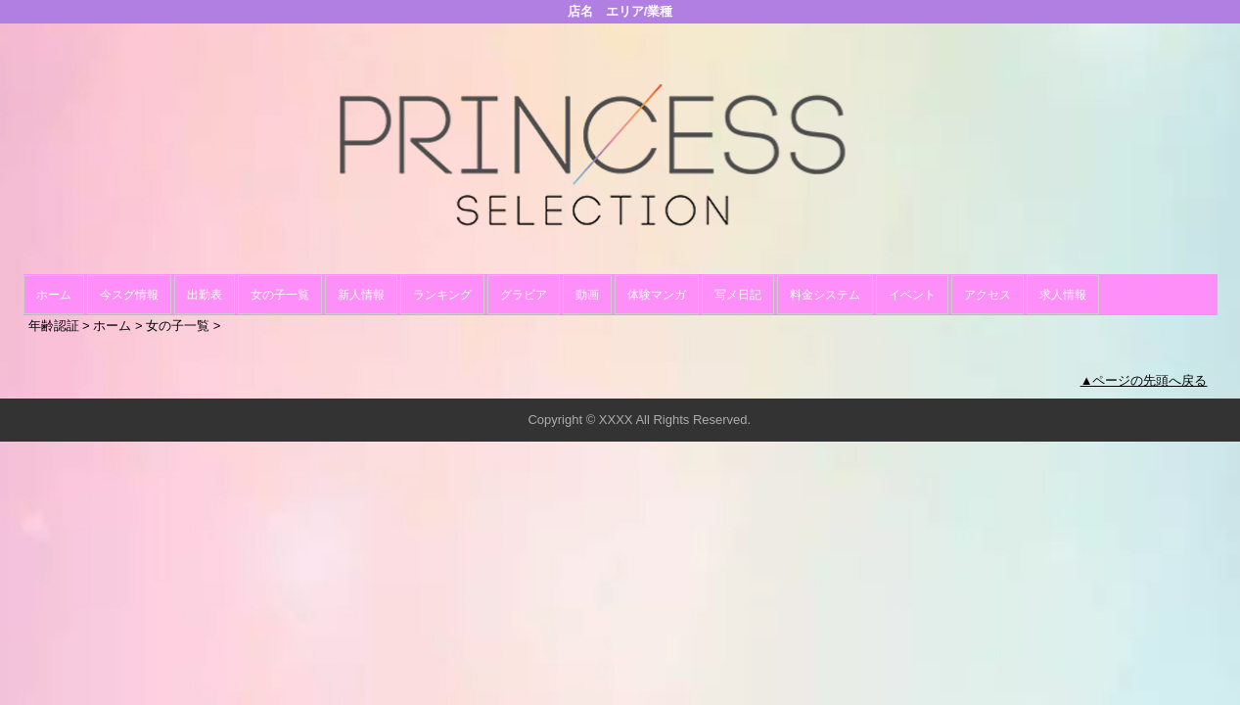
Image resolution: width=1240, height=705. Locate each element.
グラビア (523, 295)
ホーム (53, 295)
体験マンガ (656, 295)
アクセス (987, 295)
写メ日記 (737, 295)
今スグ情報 (129, 295)
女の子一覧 (280, 295)
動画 (587, 295)
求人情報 (1062, 295)
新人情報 (361, 295)
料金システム (825, 295)
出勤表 (204, 295)
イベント (912, 295)
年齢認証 (53, 325)
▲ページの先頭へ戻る (1144, 380)
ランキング (442, 295)
